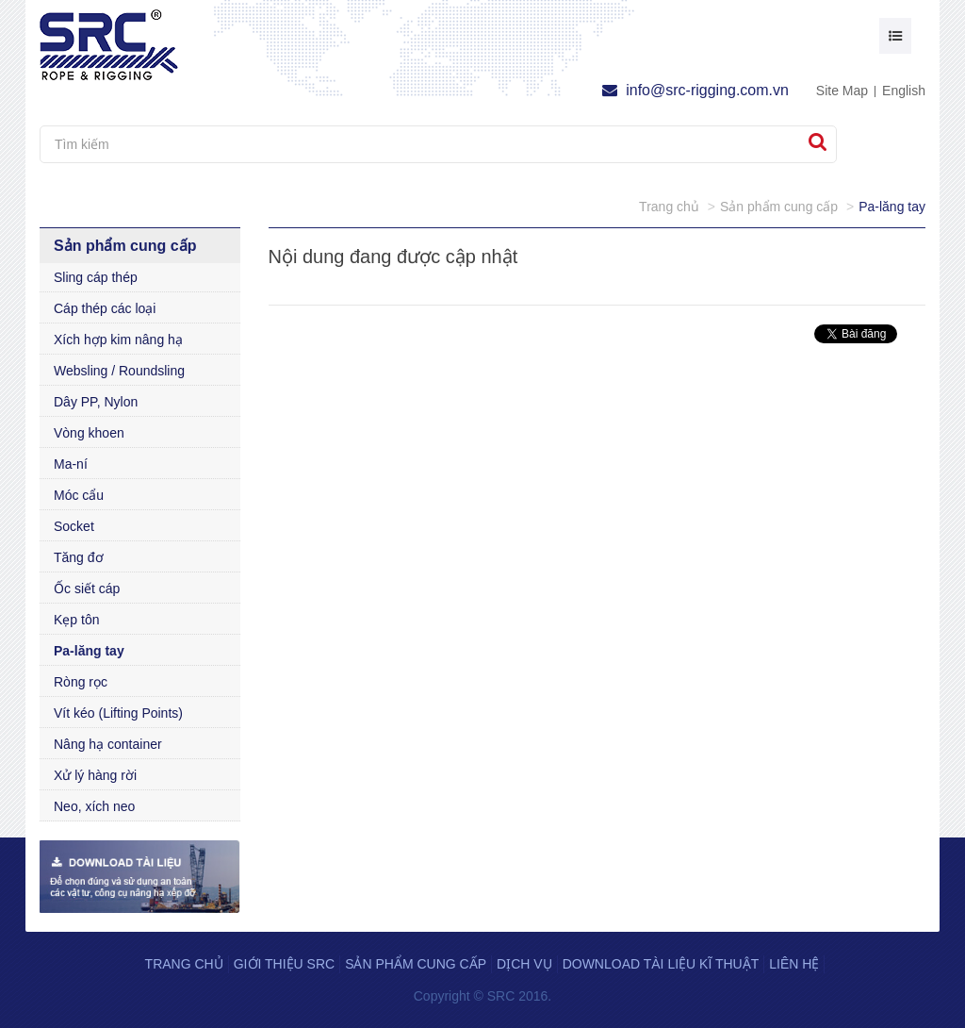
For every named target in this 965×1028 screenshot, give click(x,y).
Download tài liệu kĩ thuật (661, 963)
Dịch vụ (524, 963)
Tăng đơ (79, 557)
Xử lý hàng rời (95, 775)
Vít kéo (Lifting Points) (118, 713)
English (903, 90)
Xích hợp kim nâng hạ (118, 339)
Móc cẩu (79, 495)
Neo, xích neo (94, 806)
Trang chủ (184, 963)
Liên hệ (794, 963)
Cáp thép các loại (104, 308)
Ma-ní (71, 464)
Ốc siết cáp (87, 588)
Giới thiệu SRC (284, 963)
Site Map (842, 90)
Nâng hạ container (108, 744)
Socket (74, 526)
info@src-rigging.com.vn (695, 90)
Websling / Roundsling (119, 370)
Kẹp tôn (76, 619)
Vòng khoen (89, 432)
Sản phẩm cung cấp (415, 963)
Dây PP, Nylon (96, 401)
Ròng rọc (80, 681)
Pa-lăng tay (89, 650)
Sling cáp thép (96, 277)
